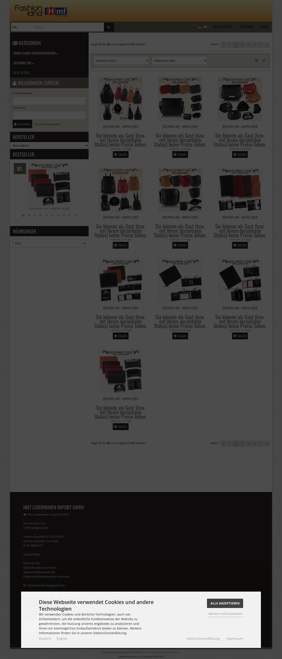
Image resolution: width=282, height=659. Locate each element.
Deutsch (45, 638)
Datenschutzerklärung (203, 638)
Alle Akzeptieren (225, 603)
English (62, 638)
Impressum (234, 638)
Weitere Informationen (225, 614)
